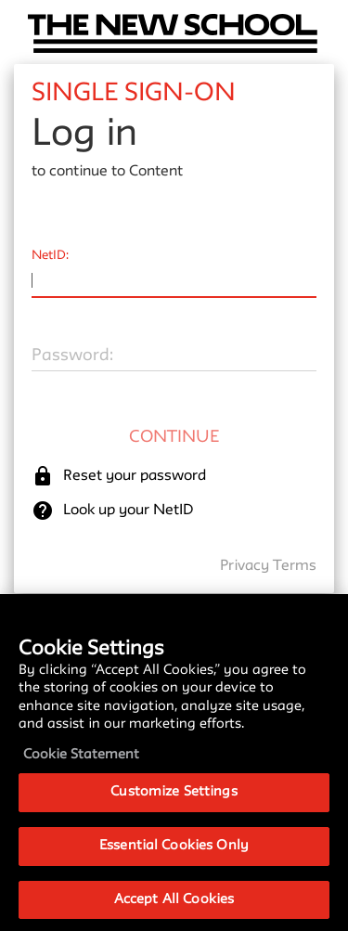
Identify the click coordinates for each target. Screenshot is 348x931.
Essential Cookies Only (174, 863)
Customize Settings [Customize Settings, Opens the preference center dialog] (173, 809)
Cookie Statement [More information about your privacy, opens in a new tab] (81, 772)
